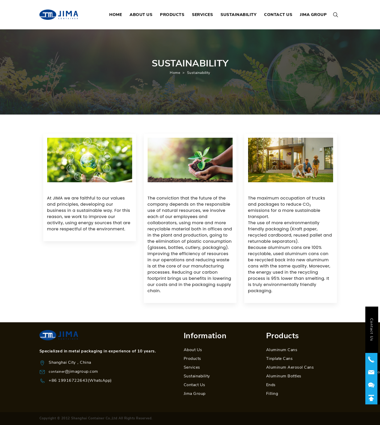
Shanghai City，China (70, 362)
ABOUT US (141, 15)
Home (175, 72)
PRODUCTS (172, 15)
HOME (115, 15)
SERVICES (202, 15)
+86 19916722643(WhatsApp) (80, 380)
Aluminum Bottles (283, 376)
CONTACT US (278, 15)
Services (192, 367)
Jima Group (195, 393)
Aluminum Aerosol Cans (290, 367)
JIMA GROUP (313, 15)
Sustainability (198, 72)
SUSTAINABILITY (238, 15)
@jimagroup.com (81, 371)
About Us (193, 350)
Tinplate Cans (279, 358)
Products (192, 358)
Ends (271, 385)
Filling (272, 393)
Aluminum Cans (282, 350)
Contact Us (194, 385)
